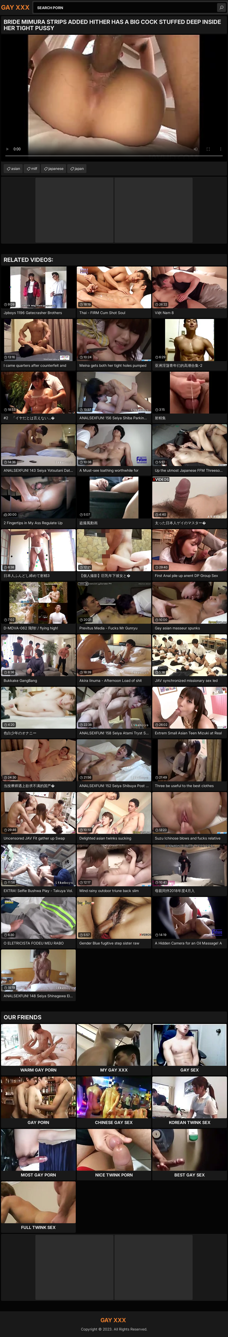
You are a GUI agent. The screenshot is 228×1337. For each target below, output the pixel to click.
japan (79, 168)
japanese (56, 168)
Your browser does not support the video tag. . (114, 98)
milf (34, 168)
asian (15, 168)
